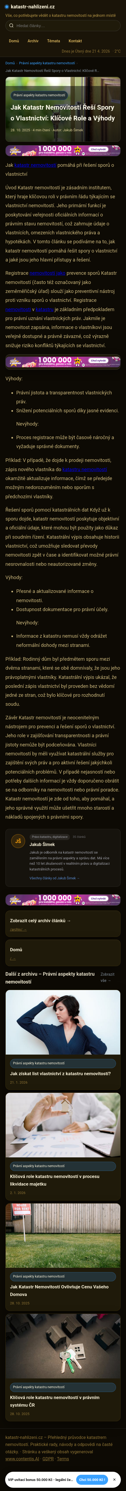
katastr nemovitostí (35, 165)
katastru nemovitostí (85, 469)
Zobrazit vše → (107, 977)
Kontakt (75, 41)
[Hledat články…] (66, 25)
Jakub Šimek (42, 844)
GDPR (48, 1458)
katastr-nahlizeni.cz (33, 6)
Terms (63, 1458)
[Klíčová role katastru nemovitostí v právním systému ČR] (63, 1367)
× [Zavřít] (114, 1479)
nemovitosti (18, 309)
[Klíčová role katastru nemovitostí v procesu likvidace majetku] (63, 1146)
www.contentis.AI (22, 1458)
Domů (14, 41)
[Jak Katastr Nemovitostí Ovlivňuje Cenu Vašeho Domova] (63, 1257)
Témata (53, 41)
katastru (45, 309)
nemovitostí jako (47, 273)
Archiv (33, 41)
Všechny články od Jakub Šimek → (55, 878)
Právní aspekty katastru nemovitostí (47, 63)
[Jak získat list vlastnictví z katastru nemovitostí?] (63, 1040)
